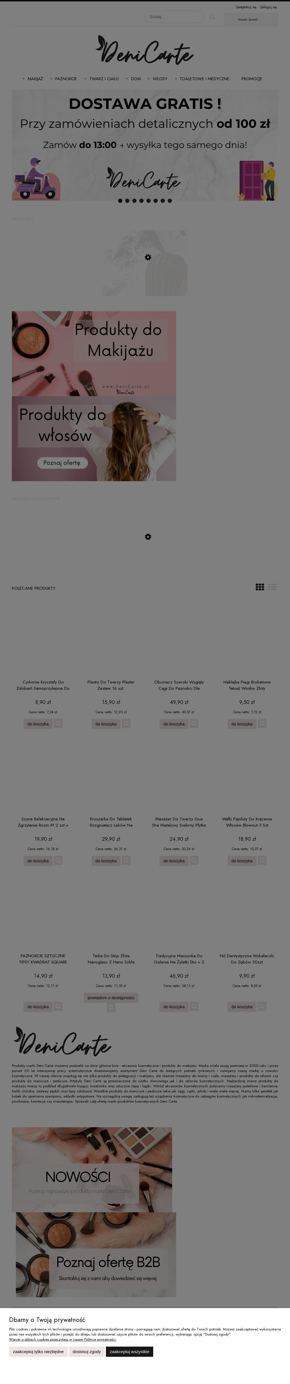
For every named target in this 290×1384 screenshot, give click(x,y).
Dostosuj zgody (86, 1351)
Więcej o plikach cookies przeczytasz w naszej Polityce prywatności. (63, 1339)
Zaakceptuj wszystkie (129, 1351)
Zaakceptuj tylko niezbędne (38, 1351)
